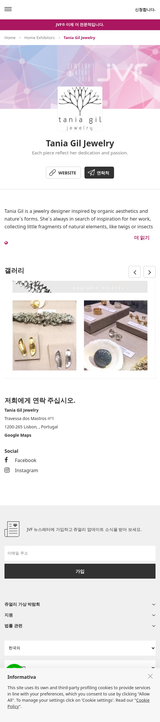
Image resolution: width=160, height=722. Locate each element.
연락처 (103, 173)
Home (10, 37)
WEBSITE (67, 173)
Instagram (21, 470)
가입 (80, 571)
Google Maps (17, 435)
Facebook (20, 460)
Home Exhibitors (39, 37)
